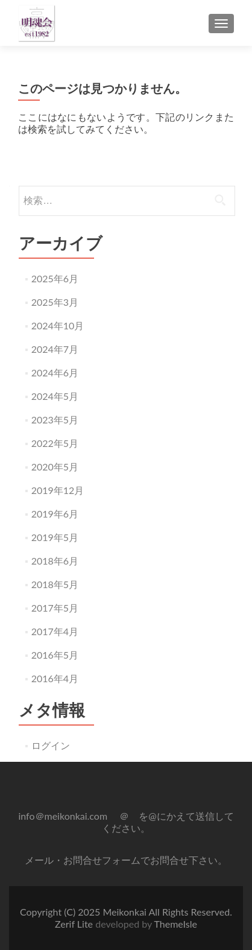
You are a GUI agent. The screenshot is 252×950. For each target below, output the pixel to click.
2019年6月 (54, 513)
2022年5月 (54, 443)
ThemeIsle (175, 923)
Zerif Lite (75, 923)
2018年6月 (54, 560)
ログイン (50, 745)
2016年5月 (54, 654)
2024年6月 (54, 372)
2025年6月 (54, 278)
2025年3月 (54, 302)
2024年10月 (57, 325)
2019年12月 (57, 490)
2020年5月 (54, 466)
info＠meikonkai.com (64, 816)
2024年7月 (54, 349)
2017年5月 (54, 607)
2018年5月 (54, 584)
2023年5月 (54, 419)
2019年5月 (54, 537)
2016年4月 (54, 678)
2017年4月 (54, 631)
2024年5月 (54, 396)
